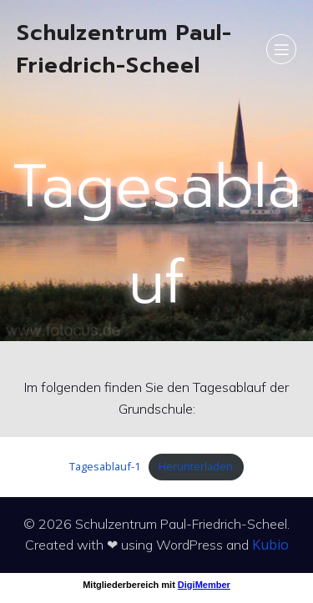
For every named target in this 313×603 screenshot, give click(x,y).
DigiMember (204, 585)
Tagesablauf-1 (104, 466)
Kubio (270, 544)
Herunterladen (196, 466)
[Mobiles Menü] (281, 49)
